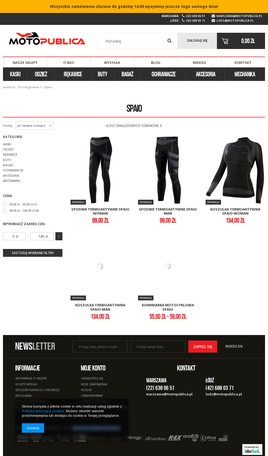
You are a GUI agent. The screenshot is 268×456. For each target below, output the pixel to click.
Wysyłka (112, 62)
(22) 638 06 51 (195, 16)
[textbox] (137, 41)
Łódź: (174, 20)
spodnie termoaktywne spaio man (168, 211)
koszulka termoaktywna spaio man (100, 307)
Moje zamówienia (94, 384)
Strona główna (28, 87)
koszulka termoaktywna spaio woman (235, 211)
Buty (102, 74)
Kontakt (243, 62)
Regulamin (23, 396)
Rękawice (73, 74)
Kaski (15, 74)
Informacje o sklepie (31, 378)
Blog (155, 62)
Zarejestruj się (92, 378)
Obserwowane (92, 396)
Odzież (41, 74)
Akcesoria (205, 74)
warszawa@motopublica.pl (239, 16)
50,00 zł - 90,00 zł (21, 204)
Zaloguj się (197, 40)
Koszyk (86, 390)
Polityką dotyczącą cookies (43, 411)
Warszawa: (170, 16)
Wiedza (199, 62)
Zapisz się (202, 346)
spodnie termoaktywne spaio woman (100, 211)
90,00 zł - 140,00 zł (22, 210)
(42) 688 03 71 (195, 20)
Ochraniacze (164, 74)
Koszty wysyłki (26, 384)
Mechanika (244, 74)
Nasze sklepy (25, 62)
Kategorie (12, 136)
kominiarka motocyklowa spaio (168, 307)
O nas (68, 62)
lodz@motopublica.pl (235, 20)
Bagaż (127, 74)
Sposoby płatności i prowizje (37, 390)
